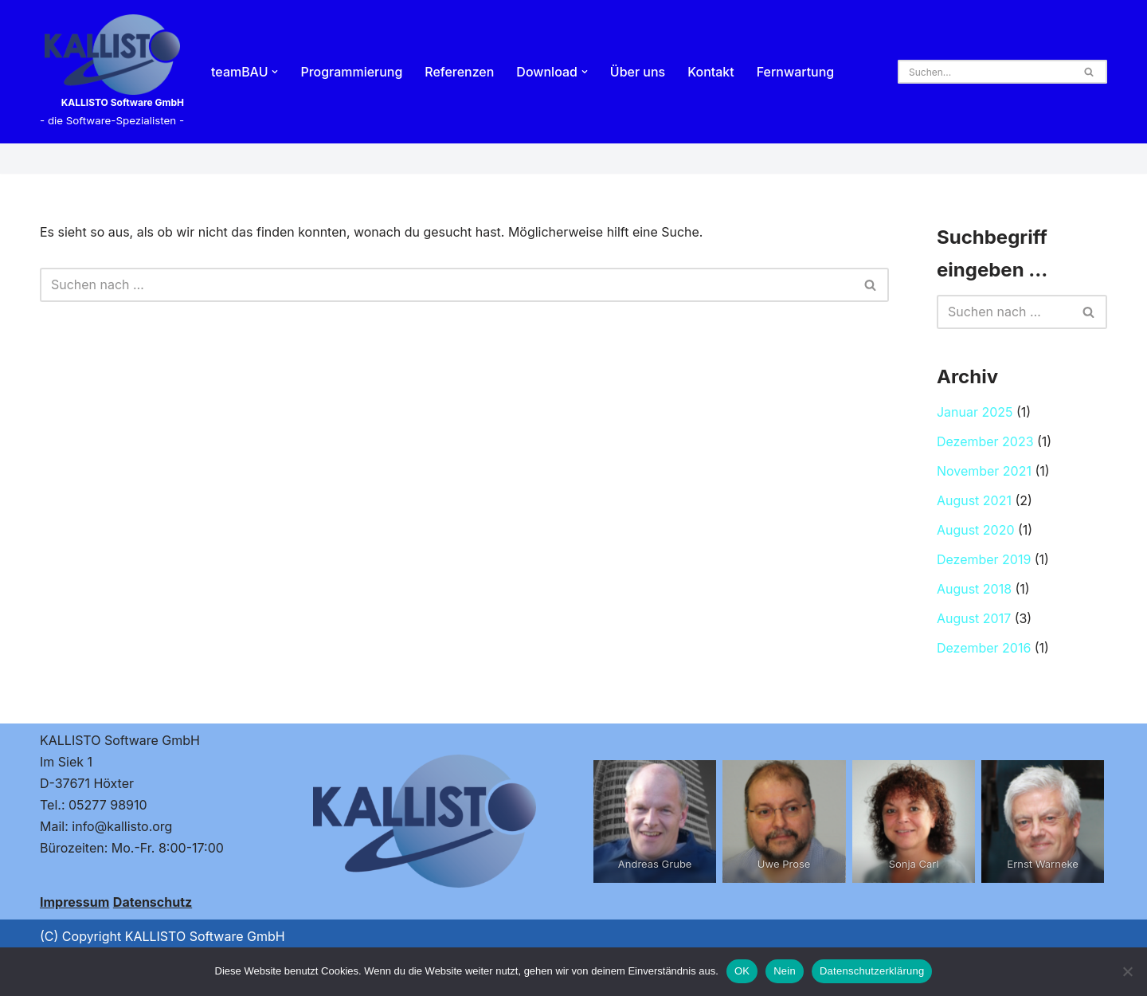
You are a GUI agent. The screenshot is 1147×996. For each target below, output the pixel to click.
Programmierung (352, 72)
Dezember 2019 (984, 561)
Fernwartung (796, 72)
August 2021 (974, 501)
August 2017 (974, 620)
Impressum (74, 904)
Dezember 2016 (984, 649)
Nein (784, 971)
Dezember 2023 (985, 442)
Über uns (638, 72)
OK (742, 971)
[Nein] (1127, 971)
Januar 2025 (975, 413)
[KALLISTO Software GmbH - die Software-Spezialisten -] (112, 71)
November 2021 (984, 472)
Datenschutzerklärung (872, 971)
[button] (275, 72)
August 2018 (974, 590)
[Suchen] (984, 72)
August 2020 (976, 531)
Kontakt (711, 72)
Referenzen (460, 72)
